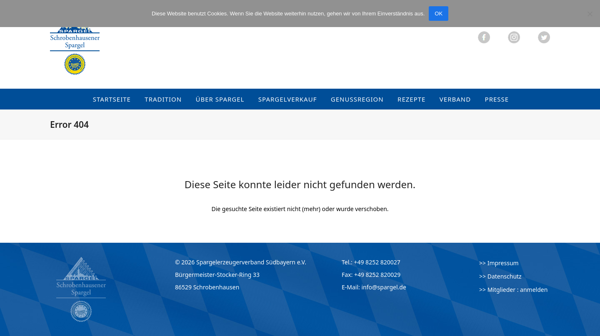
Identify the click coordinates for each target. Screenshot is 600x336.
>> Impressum (499, 263)
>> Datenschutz (500, 276)
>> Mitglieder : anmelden (513, 290)
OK (438, 13)
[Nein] (589, 14)
